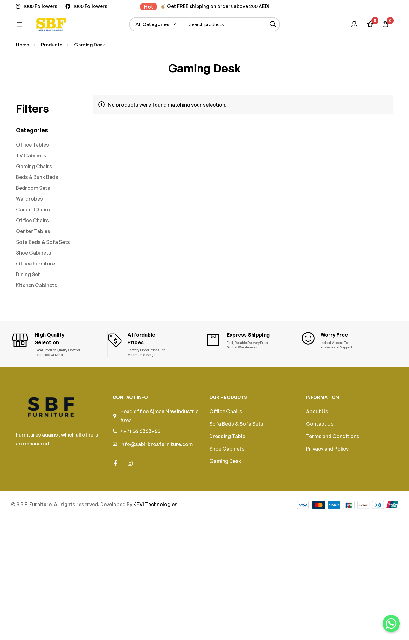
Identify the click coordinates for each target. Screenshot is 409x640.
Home (23, 79)
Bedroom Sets (33, 222)
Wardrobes (29, 233)
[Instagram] (130, 494)
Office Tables (32, 178)
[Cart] (385, 33)
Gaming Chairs (34, 200)
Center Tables (33, 265)
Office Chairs (32, 254)
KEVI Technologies (155, 535)
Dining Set (28, 308)
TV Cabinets (31, 189)
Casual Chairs (33, 243)
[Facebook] (115, 494)
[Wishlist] (369, 33)
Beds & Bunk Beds (37, 211)
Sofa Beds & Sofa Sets (43, 276)
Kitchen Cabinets (36, 319)
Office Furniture (35, 297)
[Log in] (353, 33)
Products (52, 79)
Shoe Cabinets (33, 287)
